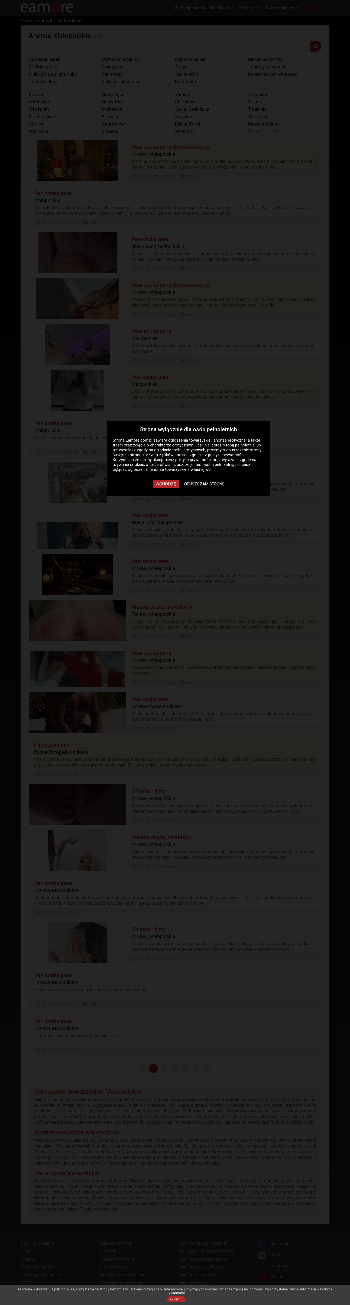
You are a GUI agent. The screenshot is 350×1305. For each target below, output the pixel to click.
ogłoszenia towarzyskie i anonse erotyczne (207, 440)
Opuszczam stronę (204, 484)
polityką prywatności (226, 454)
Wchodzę (165, 484)
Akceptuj (176, 1299)
